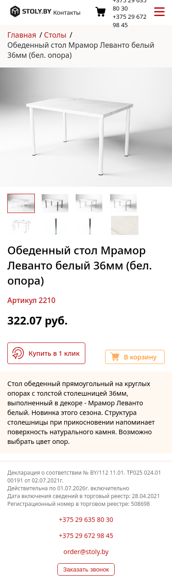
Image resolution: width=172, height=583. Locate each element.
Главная (21, 35)
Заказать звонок (86, 569)
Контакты (67, 12)
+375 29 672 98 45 (86, 535)
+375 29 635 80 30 (86, 519)
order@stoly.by (86, 551)
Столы (55, 35)
